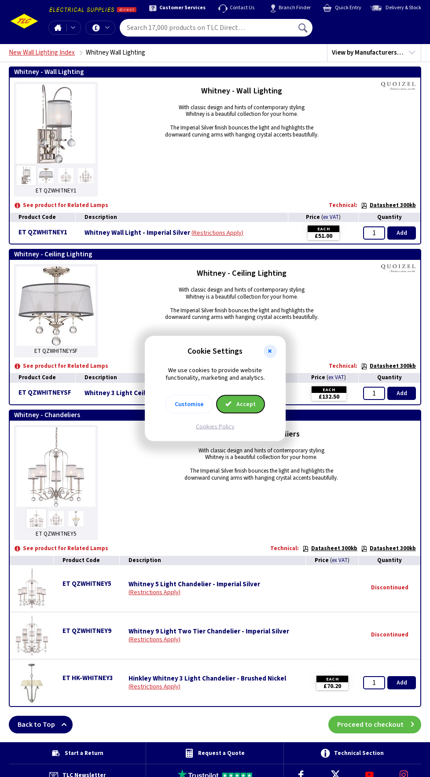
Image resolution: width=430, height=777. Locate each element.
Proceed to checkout (379, 724)
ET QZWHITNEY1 (42, 232)
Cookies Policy (215, 426)
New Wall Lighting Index (42, 52)
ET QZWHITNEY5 (86, 583)
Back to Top (45, 724)
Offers (107, 28)
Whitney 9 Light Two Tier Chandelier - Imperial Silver (209, 632)
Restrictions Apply (217, 233)
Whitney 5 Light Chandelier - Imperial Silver (194, 584)
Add (402, 233)
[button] (270, 351)
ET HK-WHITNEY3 (87, 678)
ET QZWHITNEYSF (44, 392)
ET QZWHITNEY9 (86, 631)
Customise (189, 404)
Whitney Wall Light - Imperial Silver (137, 233)
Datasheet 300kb (388, 205)
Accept (240, 404)
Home (57, 27)
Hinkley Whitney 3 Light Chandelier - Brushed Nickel (207, 679)
